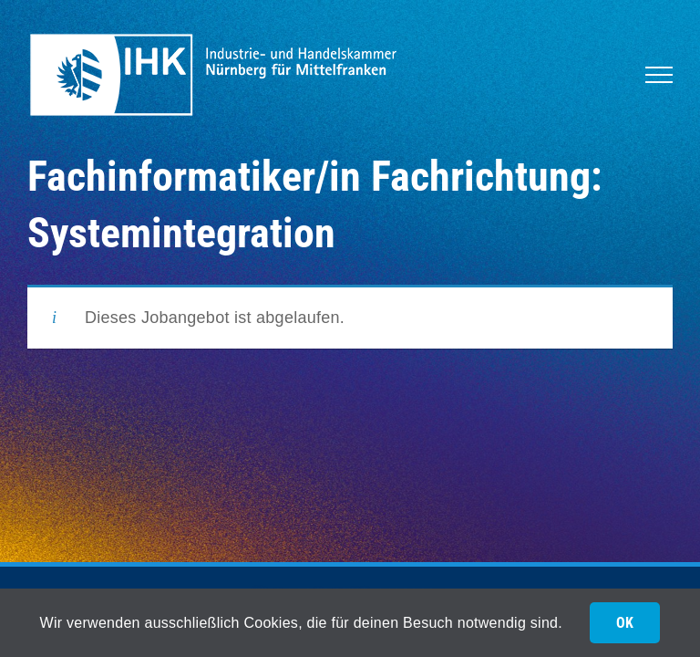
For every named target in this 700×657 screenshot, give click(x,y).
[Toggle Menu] (659, 75)
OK (624, 622)
